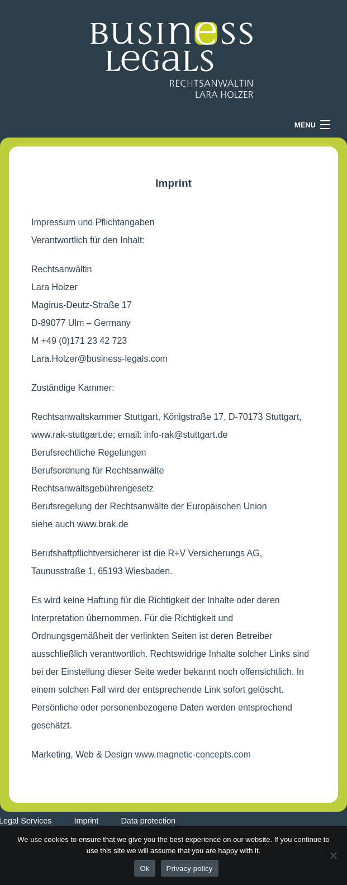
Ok (144, 868)
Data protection (148, 820)
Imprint (86, 820)
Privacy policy (190, 868)
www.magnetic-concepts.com (193, 754)
